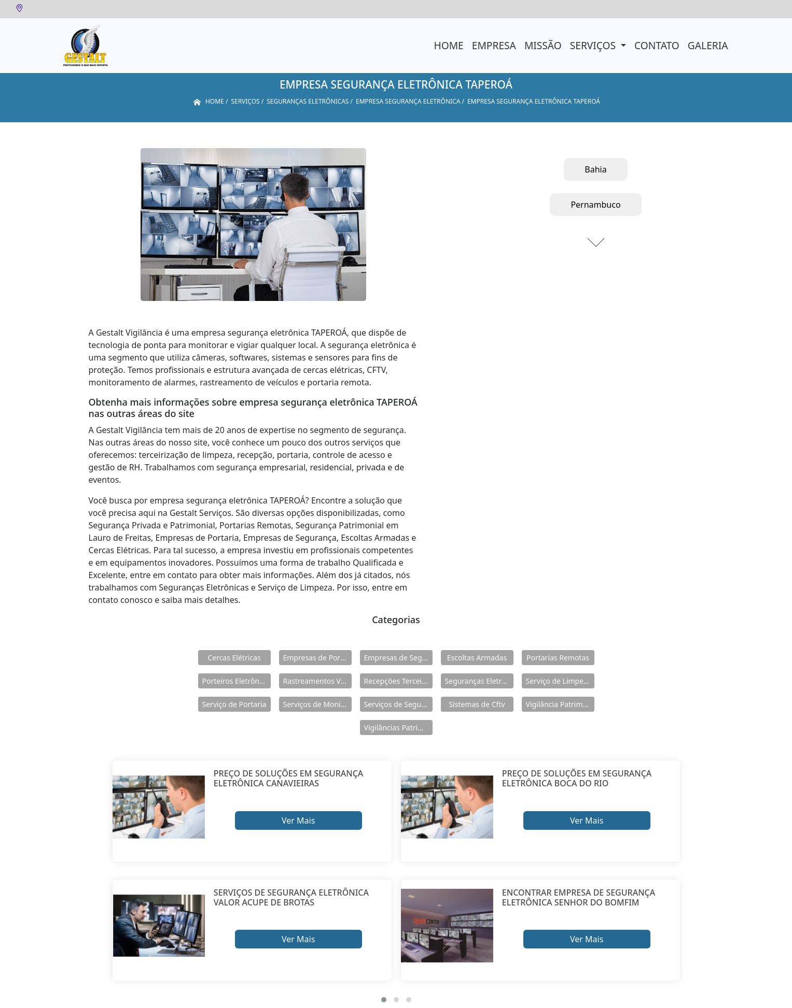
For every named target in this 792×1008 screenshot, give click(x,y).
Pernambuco (595, 204)
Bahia (595, 169)
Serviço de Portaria (234, 704)
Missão (543, 45)
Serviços (594, 45)
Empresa (494, 45)
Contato (656, 45)
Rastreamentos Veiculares (317, 681)
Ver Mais (298, 820)
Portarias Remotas (557, 658)
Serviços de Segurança (398, 704)
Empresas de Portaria (317, 658)
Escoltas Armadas (477, 658)
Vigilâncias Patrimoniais (398, 727)
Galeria (708, 45)
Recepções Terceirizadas (398, 681)
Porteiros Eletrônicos (236, 681)
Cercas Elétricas (233, 658)
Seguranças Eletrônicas (479, 681)
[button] (384, 1000)
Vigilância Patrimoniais (560, 704)
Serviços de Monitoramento (317, 704)
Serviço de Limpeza (558, 681)
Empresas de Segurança (398, 658)
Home (449, 45)
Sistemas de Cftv (477, 704)
